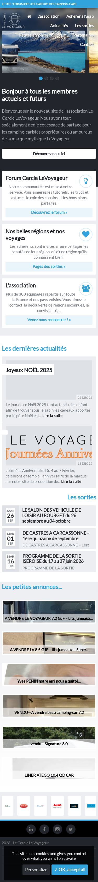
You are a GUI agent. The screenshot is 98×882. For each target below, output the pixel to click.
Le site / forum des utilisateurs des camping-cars (39, 4)
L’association (48, 16)
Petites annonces (34, 35)
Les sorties (84, 25)
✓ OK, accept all (69, 869)
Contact (87, 44)
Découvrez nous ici (49, 153)
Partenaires (83, 35)
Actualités (59, 25)
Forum (61, 35)
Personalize (36, 869)
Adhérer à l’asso (80, 16)
